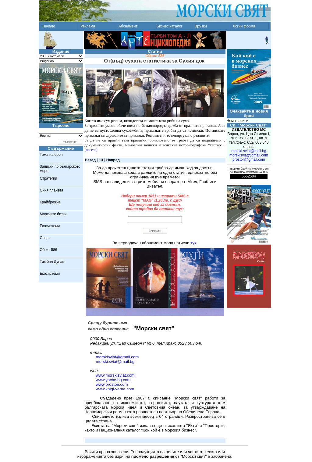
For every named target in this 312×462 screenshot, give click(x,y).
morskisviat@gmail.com (117, 357)
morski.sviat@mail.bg (115, 361)
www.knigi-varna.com (115, 389)
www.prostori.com (112, 384)
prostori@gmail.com (248, 159)
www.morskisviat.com (115, 375)
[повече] (91, 150)
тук (193, 243)
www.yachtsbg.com (113, 380)
